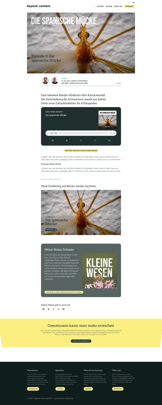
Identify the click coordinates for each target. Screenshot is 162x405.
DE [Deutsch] (134, 2)
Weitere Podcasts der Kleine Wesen (81, 150)
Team (124, 374)
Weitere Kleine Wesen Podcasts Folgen (64, 295)
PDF (118, 83)
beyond (109, 6)
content (100, 6)
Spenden (129, 6)
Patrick (85, 81)
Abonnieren (33, 389)
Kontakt (88, 389)
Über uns (118, 6)
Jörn (66, 83)
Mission (114, 376)
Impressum (128, 382)
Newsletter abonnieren (81, 338)
